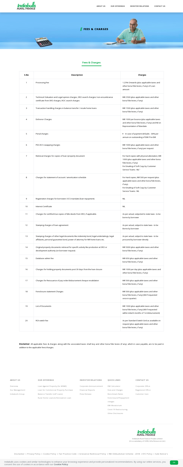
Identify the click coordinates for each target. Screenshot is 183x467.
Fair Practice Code (68, 454)
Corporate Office (143, 386)
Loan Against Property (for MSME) (52, 386)
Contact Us (159, 6)
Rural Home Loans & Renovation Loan (54, 398)
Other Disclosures (115, 413)
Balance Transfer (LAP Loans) (50, 394)
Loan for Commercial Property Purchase (55, 390)
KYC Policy (147, 454)
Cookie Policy (49, 454)
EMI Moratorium (115, 405)
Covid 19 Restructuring (117, 409)
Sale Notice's (161, 454)
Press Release (86, 394)
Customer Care (142, 394)
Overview (14, 386)
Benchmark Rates (115, 394)
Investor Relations (139, 6)
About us (101, 6)
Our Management (17, 390)
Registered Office (143, 390)
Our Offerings (118, 6)
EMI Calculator (114, 386)
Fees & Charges (91, 62)
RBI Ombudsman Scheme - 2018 (124, 454)
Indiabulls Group (17, 394)
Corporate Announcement (91, 386)
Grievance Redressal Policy (92, 454)
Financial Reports (87, 390)
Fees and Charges (115, 390)
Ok (174, 462)
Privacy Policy (33, 454)
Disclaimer (19, 454)
